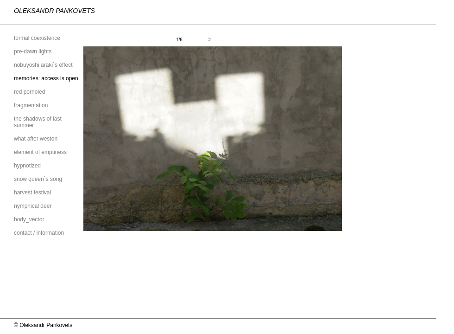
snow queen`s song (38, 179)
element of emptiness (40, 152)
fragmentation (31, 105)
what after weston (35, 138)
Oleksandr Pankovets (54, 10)
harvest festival (32, 192)
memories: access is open (46, 78)
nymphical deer (32, 206)
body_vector (29, 219)
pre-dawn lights (32, 51)
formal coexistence (37, 38)
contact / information (39, 233)
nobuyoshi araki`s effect (43, 65)
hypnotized (27, 165)
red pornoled (29, 92)
